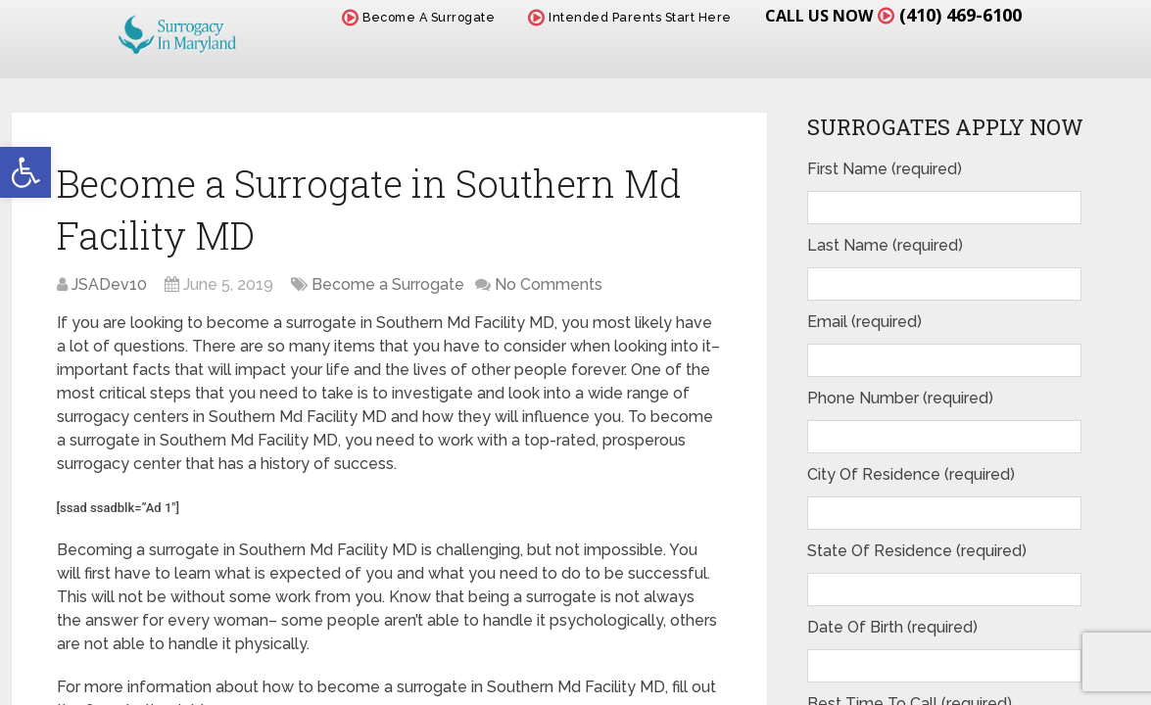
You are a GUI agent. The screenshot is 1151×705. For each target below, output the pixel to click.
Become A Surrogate (418, 17)
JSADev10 (109, 284)
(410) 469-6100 (960, 14)
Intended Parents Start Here (630, 17)
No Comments (548, 284)
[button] (25, 172)
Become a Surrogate (388, 284)
